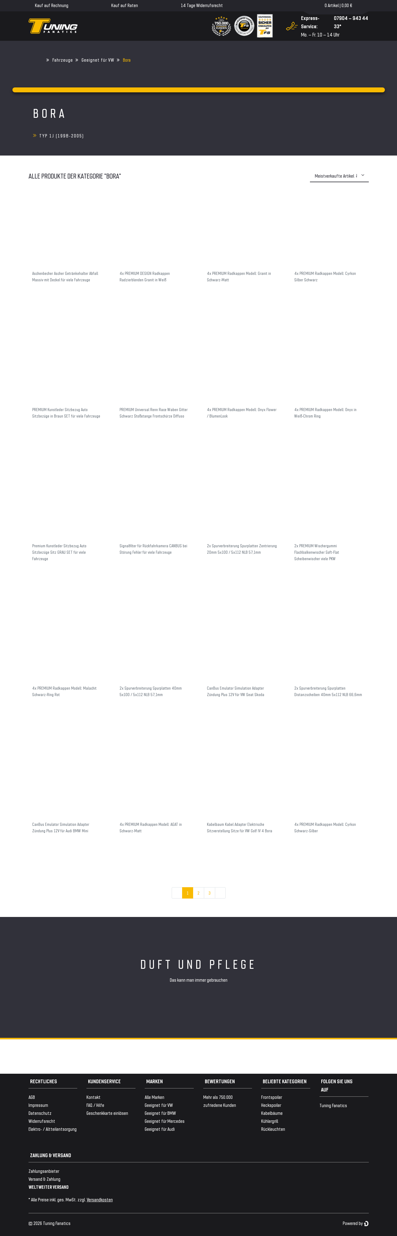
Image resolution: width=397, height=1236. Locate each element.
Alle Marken (154, 1097)
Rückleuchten (273, 1129)
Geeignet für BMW (160, 1113)
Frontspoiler (271, 1097)
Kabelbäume (272, 1113)
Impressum (38, 1105)
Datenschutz (40, 1113)
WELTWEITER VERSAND (49, 1187)
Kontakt (93, 1097)
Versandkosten (100, 1199)
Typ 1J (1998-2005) (61, 135)
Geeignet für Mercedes (165, 1121)
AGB (32, 1097)
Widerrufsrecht (42, 1121)
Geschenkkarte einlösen (107, 1113)
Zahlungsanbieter (44, 1171)
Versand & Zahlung (44, 1179)
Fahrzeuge (62, 60)
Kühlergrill (269, 1121)
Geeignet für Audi (160, 1129)
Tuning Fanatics (333, 1105)
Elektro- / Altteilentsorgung (53, 1129)
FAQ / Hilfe (95, 1105)
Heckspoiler (271, 1105)
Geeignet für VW (98, 60)
